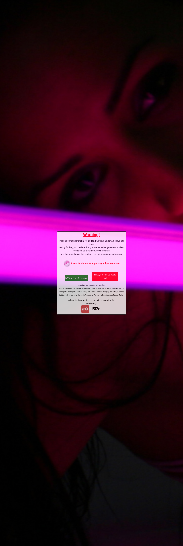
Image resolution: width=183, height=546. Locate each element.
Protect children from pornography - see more (91, 263)
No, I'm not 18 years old (105, 276)
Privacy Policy (118, 295)
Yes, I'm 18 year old (76, 278)
